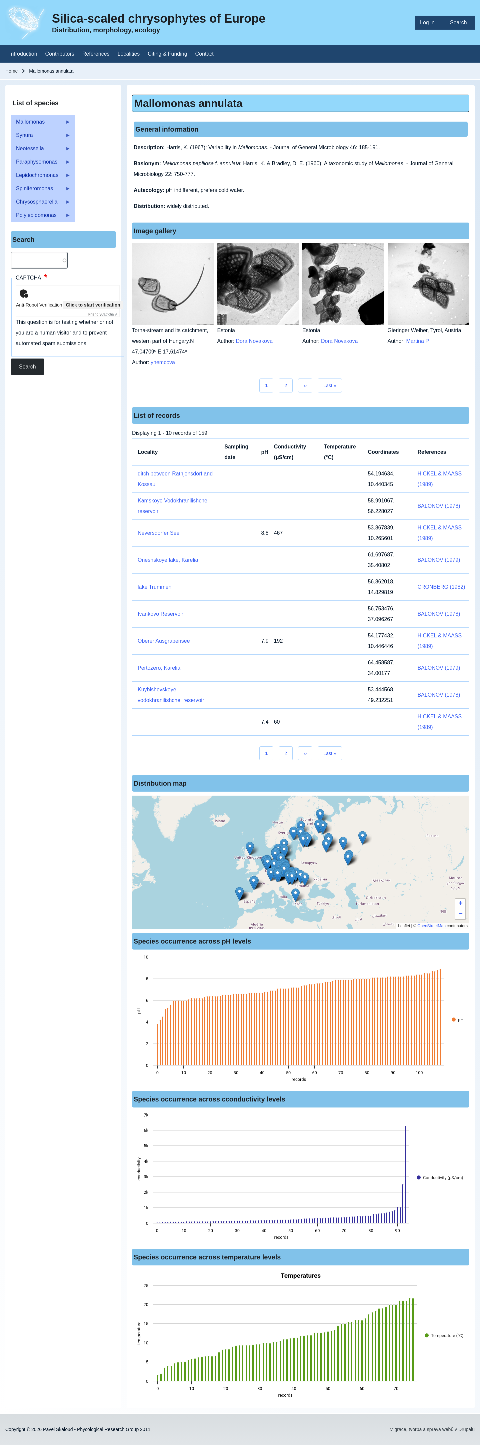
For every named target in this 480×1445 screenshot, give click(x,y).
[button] (303, 841)
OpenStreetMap (431, 926)
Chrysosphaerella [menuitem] (41, 204)
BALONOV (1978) (438, 506)
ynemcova (163, 362)
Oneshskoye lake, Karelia (168, 560)
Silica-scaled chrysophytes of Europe (158, 18)
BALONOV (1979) (438, 560)
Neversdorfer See (158, 533)
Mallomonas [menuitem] (41, 124)
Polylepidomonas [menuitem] (41, 217)
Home (11, 71)
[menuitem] (430, 23)
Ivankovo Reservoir (160, 614)
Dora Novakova (254, 341)
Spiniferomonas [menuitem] (41, 190)
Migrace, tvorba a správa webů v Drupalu (432, 1429)
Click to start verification (93, 305)
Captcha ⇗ (102, 314)
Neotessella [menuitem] (41, 150)
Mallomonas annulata (188, 103)
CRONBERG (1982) (441, 587)
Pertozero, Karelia (159, 668)
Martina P (417, 341)
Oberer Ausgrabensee (164, 641)
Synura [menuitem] (41, 137)
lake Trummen (154, 587)
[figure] (300, 1020)
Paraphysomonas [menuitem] (41, 164)
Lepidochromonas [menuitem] (41, 177)
